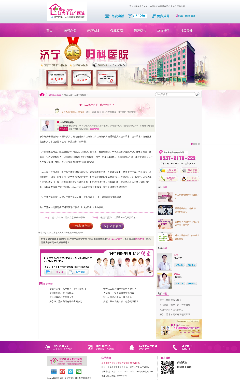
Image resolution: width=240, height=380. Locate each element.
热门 (162, 293)
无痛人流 (68, 95)
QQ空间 (48, 232)
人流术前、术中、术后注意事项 (175, 305)
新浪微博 (55, 232)
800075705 (94, 129)
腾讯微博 (70, 232)
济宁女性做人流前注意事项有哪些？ (69, 217)
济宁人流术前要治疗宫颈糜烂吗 (175, 314)
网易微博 (78, 232)
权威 (162, 248)
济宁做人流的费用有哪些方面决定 (65, 301)
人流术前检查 (80, 95)
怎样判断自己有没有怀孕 (61, 293)
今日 (162, 187)
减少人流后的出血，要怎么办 (117, 297)
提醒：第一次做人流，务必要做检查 (120, 301)
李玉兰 (177, 274)
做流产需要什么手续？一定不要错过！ (119, 217)
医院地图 (181, 6)
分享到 (41, 232)
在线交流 (139, 239)
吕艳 (176, 255)
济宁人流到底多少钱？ (170, 300)
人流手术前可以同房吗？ (172, 309)
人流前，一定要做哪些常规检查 (118, 293)
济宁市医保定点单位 (138, 6)
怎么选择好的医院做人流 (61, 297)
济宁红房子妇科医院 (127, 112)
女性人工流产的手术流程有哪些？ (119, 289)
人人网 (63, 232)
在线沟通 (64, 129)
